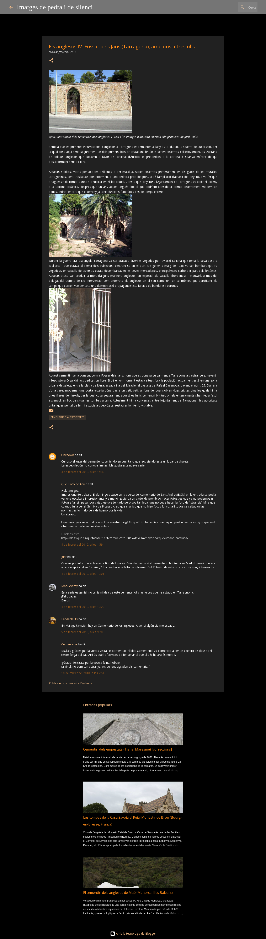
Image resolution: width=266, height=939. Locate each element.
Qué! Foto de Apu (73, 484)
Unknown (67, 455)
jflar (63, 557)
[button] (51, 61)
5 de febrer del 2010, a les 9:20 (82, 632)
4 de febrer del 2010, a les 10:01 (82, 574)
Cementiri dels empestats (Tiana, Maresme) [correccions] (127, 749)
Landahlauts (69, 619)
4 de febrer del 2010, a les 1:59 (82, 544)
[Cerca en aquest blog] (235, 7)
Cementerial (69, 644)
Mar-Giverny (69, 586)
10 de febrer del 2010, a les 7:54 (82, 673)
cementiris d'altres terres (67, 417)
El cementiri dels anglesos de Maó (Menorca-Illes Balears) (128, 892)
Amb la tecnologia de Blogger (133, 933)
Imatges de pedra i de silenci (55, 7)
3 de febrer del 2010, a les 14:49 (82, 472)
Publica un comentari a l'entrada (70, 683)
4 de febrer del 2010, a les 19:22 (82, 607)
